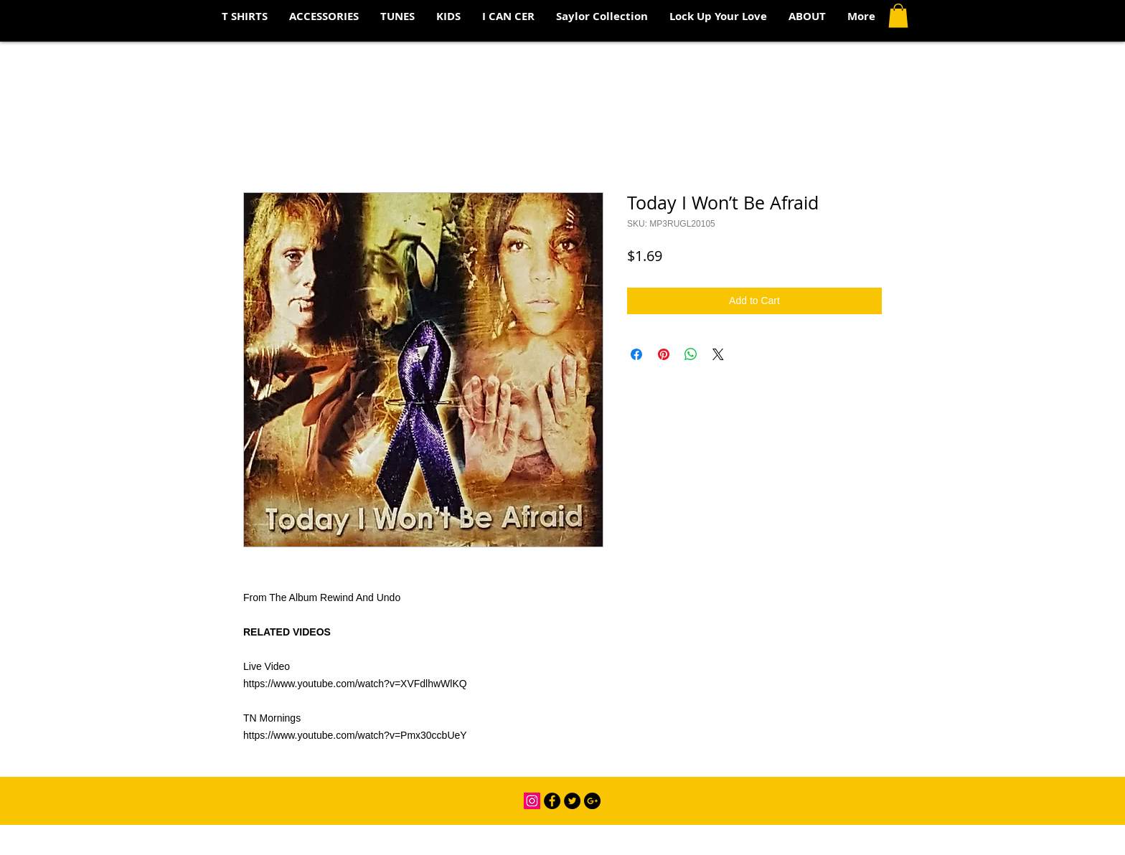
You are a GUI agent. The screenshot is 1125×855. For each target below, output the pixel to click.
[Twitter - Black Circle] (572, 801)
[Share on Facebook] (636, 354)
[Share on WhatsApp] (691, 354)
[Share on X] (718, 354)
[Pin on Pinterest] (663, 354)
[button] (898, 15)
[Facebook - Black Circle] (552, 801)
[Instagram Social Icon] (532, 801)
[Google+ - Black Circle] (592, 801)
